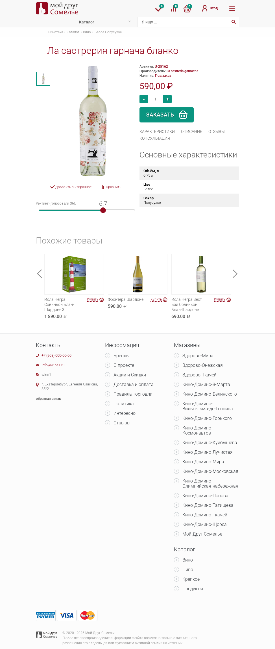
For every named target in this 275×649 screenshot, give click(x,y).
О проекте (124, 365)
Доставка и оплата (134, 384)
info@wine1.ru (53, 365)
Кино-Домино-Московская (210, 471)
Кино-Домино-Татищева (207, 505)
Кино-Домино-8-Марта (206, 384)
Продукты (192, 588)
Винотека (55, 32)
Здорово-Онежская (202, 365)
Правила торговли (133, 394)
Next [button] (235, 273)
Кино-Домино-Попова (205, 495)
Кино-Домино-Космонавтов (197, 430)
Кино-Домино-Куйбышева (209, 442)
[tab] (157, 131)
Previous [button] (39, 273)
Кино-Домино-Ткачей (204, 515)
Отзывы (122, 423)
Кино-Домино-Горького (207, 418)
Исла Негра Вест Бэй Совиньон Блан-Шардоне (186, 304)
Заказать (160, 114)
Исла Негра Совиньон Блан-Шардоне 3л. (59, 304)
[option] (43, 78)
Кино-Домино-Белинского (209, 394)
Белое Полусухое (108, 32)
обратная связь (48, 399)
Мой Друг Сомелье (202, 534)
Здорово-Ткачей (199, 375)
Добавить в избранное (73, 187)
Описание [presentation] (191, 131)
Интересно (125, 413)
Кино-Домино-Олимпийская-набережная (210, 483)
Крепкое (191, 579)
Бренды (122, 355)
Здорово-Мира (197, 355)
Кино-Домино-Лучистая (207, 452)
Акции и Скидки (130, 375)
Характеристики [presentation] (157, 131)
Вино (87, 32)
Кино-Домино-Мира (203, 461)
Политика (124, 403)
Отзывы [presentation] (216, 131)
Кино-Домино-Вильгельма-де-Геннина (207, 406)
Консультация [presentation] (154, 138)
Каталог (86, 22)
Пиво (187, 569)
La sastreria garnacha (182, 71)
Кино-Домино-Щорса (204, 524)
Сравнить (113, 187)
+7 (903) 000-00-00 (56, 355)
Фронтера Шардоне (125, 299)
